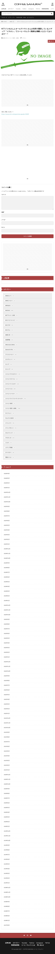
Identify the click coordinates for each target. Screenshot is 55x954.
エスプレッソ (10, 359)
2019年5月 (7, 864)
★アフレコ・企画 (11, 315)
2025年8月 (7, 511)
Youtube (18, 9)
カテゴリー (11, 9)
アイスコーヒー (11, 354)
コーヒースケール (11, 379)
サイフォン (9, 413)
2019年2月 (7, 878)
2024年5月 (7, 581)
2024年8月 (7, 567)
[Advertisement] (27, 163)
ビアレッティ (11, 17)
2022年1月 (7, 713)
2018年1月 (7, 920)
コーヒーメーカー (11, 394)
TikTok (38, 9)
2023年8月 (7, 624)
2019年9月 (7, 845)
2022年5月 (7, 694)
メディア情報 (10, 447)
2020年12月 (7, 774)
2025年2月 (7, 539)
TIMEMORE (19, 17)
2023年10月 (7, 614)
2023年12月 (7, 605)
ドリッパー (9, 423)
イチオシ (24, 38)
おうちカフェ (30, 17)
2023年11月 (7, 610)
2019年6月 (7, 859)
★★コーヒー (10, 301)
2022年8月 (7, 680)
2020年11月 (7, 779)
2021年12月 (7, 718)
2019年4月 (7, 868)
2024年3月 (7, 591)
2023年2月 (7, 652)
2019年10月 (7, 840)
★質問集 (9, 340)
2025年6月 (7, 520)
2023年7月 (7, 628)
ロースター (9, 452)
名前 (2, 212)
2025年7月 (7, 516)
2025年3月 (7, 534)
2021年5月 (7, 751)
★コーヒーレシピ (11, 320)
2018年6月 (7, 915)
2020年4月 (7, 812)
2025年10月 (7, 501)
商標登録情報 (45, 9)
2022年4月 (7, 699)
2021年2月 (7, 765)
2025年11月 (7, 497)
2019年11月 (7, 835)
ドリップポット (11, 428)
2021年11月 (7, 723)
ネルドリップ (10, 433)
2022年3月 (7, 704)
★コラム (9, 330)
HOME (5, 21)
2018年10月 (7, 897)
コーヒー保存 (10, 403)
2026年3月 (7, 478)
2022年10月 (7, 671)
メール (3, 219)
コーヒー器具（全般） (14, 38)
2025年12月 (7, 492)
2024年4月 (7, 586)
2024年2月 (7, 596)
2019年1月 (7, 883)
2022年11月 (7, 666)
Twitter (24, 9)
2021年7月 (7, 741)
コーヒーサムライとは (28, 945)
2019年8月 (7, 850)
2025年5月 (7, 525)
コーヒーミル (10, 389)
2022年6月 (7, 690)
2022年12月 (7, 661)
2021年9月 (7, 732)
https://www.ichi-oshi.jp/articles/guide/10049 (15, 114)
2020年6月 (7, 803)
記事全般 (3, 9)
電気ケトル (9, 457)
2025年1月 (7, 544)
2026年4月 (7, 473)
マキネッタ (4, 17)
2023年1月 (7, 657)
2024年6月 (7, 577)
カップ (8, 364)
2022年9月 (7, 676)
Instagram (31, 9)
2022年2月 (7, 708)
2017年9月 (7, 925)
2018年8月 (7, 906)
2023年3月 (7, 647)
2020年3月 (7, 817)
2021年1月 (7, 770)
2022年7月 (7, 685)
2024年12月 (7, 548)
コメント (3, 194)
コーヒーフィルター (12, 384)
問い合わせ (40, 945)
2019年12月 (7, 831)
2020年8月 (7, 793)
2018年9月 (7, 901)
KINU (24, 17)
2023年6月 (7, 633)
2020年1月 (7, 826)
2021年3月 (7, 760)
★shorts (9, 310)
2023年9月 (7, 619)
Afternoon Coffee (11, 345)
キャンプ (9, 369)
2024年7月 (7, 572)
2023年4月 (7, 643)
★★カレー (9, 296)
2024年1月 (7, 600)
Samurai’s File (10, 350)
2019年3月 (7, 873)
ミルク (8, 443)
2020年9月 (7, 788)
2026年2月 (7, 483)
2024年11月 (7, 553)
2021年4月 (7, 755)
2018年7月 (7, 911)
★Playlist (9, 305)
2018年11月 (7, 892)
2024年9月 (7, 563)
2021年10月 (7, 727)
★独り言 (12, 21)
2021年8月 (7, 737)
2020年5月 (7, 807)
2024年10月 (7, 558)
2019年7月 (7, 854)
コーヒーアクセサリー (12, 374)
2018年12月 (7, 887)
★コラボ (9, 325)
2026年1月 (7, 487)
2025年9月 (7, 506)
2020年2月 (7, 821)
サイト (3, 227)
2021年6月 (7, 746)
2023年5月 (7, 638)
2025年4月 (7, 530)
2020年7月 (7, 798)
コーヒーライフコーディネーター (15, 399)
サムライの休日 (11, 418)
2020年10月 (7, 784)
